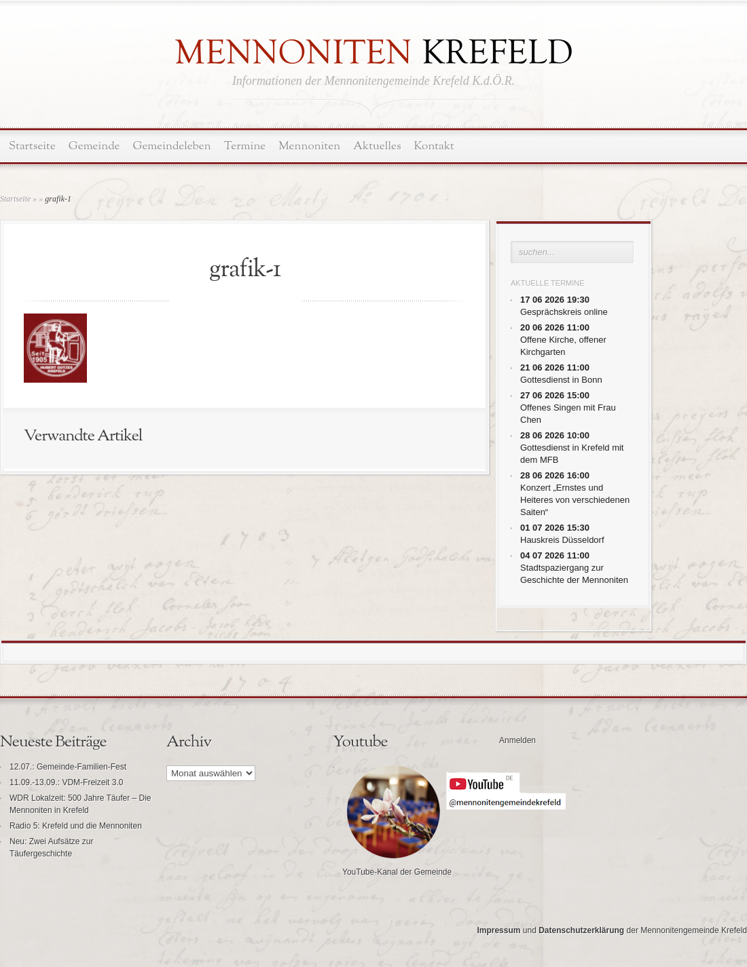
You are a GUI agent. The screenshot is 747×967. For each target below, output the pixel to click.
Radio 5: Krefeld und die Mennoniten (76, 826)
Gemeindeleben (172, 146)
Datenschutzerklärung (581, 930)
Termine (245, 146)
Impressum (498, 930)
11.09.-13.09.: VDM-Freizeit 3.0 (66, 782)
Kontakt (434, 146)
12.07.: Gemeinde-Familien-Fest (68, 767)
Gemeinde (94, 146)
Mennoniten (309, 146)
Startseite (32, 146)
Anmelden (517, 740)
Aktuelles (377, 146)
